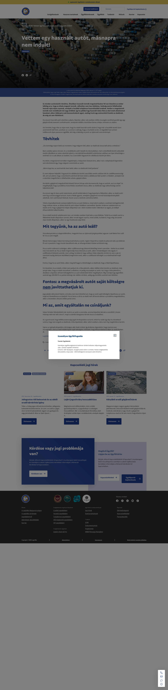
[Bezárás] (115, 335)
